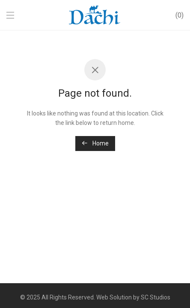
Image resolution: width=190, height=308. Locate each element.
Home (95, 143)
